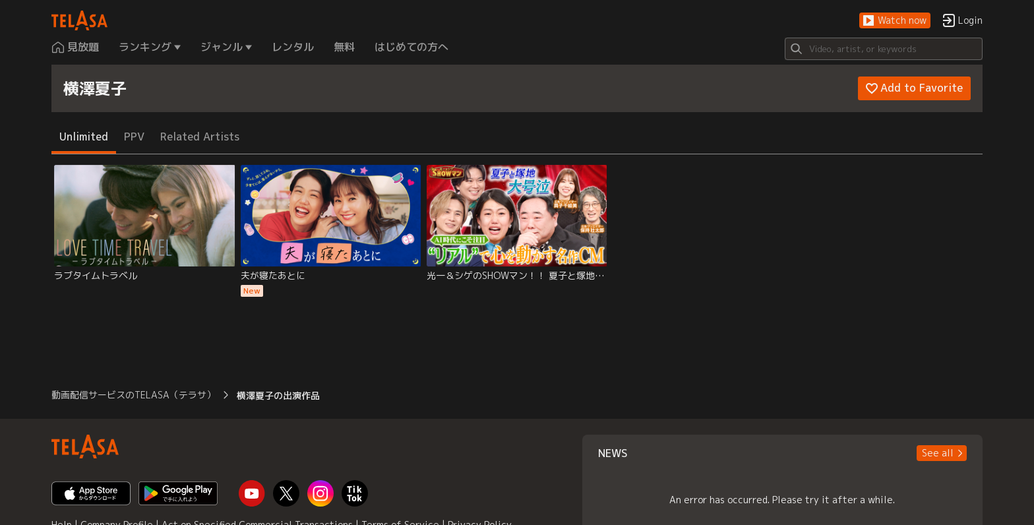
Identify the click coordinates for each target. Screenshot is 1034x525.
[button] (894, 21)
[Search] (884, 49)
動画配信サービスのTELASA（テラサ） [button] (133, 394)
